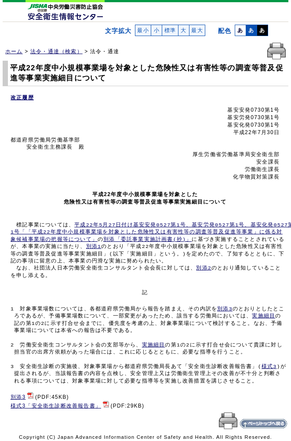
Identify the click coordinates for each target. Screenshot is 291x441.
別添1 (94, 246)
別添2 (203, 268)
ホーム (14, 51)
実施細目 (263, 316)
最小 (143, 30)
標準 (170, 30)
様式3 (269, 366)
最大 (197, 30)
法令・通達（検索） (56, 51)
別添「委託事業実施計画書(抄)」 (147, 239)
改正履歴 (22, 98)
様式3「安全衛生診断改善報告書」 (56, 406)
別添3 (225, 309)
